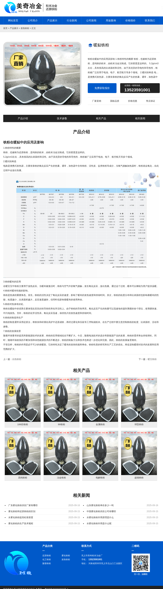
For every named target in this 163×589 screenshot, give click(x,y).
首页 (5, 28)
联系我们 (150, 20)
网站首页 (13, 20)
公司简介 (33, 20)
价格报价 (130, 20)
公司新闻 (91, 20)
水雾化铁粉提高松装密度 (20, 519)
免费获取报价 (102, 88)
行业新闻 (72, 20)
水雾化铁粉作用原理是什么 (100, 519)
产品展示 (52, 20)
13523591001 (137, 90)
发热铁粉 (25, 28)
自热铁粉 (16, 359)
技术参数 (62, 118)
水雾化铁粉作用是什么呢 (99, 525)
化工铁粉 (46, 561)
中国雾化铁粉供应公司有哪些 (101, 513)
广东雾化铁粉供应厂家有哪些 (23, 507)
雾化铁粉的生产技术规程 (20, 525)
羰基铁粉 (46, 565)
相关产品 (101, 118)
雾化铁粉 (66, 557)
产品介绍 (23, 118)
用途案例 (111, 20)
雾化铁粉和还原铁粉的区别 (21, 513)
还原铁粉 (46, 557)
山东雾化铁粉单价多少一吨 (100, 507)
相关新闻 (140, 118)
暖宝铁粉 (152, 359)
